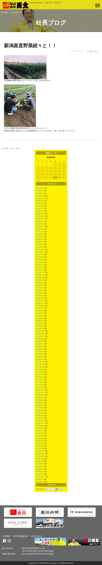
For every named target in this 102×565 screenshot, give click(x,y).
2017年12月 (40, 362)
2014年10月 (40, 456)
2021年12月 (40, 249)
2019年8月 (40, 311)
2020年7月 (40, 283)
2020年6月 (40, 285)
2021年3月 (40, 265)
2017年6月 (40, 377)
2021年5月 (40, 260)
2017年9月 (40, 369)
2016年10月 (40, 395)
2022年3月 (40, 242)
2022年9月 (40, 229)
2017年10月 (40, 367)
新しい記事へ (15, 148)
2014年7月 (40, 464)
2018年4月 (40, 351)
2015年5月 (40, 438)
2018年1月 (40, 359)
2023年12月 (40, 214)
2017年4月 (40, 382)
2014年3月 (40, 472)
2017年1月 (40, 387)
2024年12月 (40, 196)
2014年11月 (40, 454)
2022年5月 (40, 237)
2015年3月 (40, 443)
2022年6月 (40, 234)
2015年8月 (40, 431)
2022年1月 (40, 247)
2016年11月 (40, 392)
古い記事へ (5, 148)
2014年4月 (40, 469)
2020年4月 (40, 290)
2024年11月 (40, 198)
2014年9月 (40, 459)
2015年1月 (40, 448)
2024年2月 (40, 209)
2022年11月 (40, 226)
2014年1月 (40, 474)
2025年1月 (40, 193)
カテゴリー (40, 489)
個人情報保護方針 (20, 536)
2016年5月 (40, 408)
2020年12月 (40, 272)
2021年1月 (40, 270)
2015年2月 (40, 446)
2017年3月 (40, 385)
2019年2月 (40, 326)
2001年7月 (40, 482)
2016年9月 (40, 398)
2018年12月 (40, 331)
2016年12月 (40, 390)
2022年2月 (40, 244)
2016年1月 (40, 418)
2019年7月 (40, 313)
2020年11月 (40, 275)
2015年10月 (40, 426)
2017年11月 (40, 364)
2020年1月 (40, 298)
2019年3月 (40, 323)
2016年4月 (40, 410)
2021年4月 (40, 262)
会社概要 (6, 536)
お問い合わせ (36, 536)
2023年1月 (40, 224)
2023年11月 (40, 216)
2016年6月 (40, 405)
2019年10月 (40, 306)
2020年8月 (40, 280)
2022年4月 (40, 239)
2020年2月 (40, 295)
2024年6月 (40, 201)
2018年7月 (40, 344)
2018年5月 (40, 349)
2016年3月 (40, 413)
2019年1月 (40, 329)
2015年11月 (40, 423)
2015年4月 (40, 441)
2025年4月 (40, 191)
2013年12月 (40, 477)
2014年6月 (40, 466)
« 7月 (38, 181)
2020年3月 (40, 293)
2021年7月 (40, 254)
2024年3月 (40, 206)
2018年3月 (40, 354)
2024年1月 (40, 211)
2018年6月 (40, 346)
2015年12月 (40, 420)
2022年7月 (40, 231)
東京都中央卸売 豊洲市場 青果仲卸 (45, 3)
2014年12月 (40, 451)
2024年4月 (40, 203)
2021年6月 (40, 257)
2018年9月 (40, 339)
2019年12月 (40, 300)
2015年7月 (40, 433)
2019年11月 (40, 303)
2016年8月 (40, 400)
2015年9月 (40, 428)
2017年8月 (40, 372)
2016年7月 (40, 403)
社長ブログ (93, 51)
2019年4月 (40, 321)
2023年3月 (40, 221)
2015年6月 (40, 436)
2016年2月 (40, 415)
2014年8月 (40, 461)
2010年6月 (40, 479)
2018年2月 (40, 357)
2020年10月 (40, 278)
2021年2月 (40, 267)
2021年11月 (40, 252)
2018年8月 (40, 341)
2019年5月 (40, 318)
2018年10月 (40, 336)
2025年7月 (40, 188)
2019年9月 (40, 308)
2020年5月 (40, 288)
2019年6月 (40, 316)
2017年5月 (40, 380)
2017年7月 (40, 375)
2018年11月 (40, 334)
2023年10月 (40, 219)
